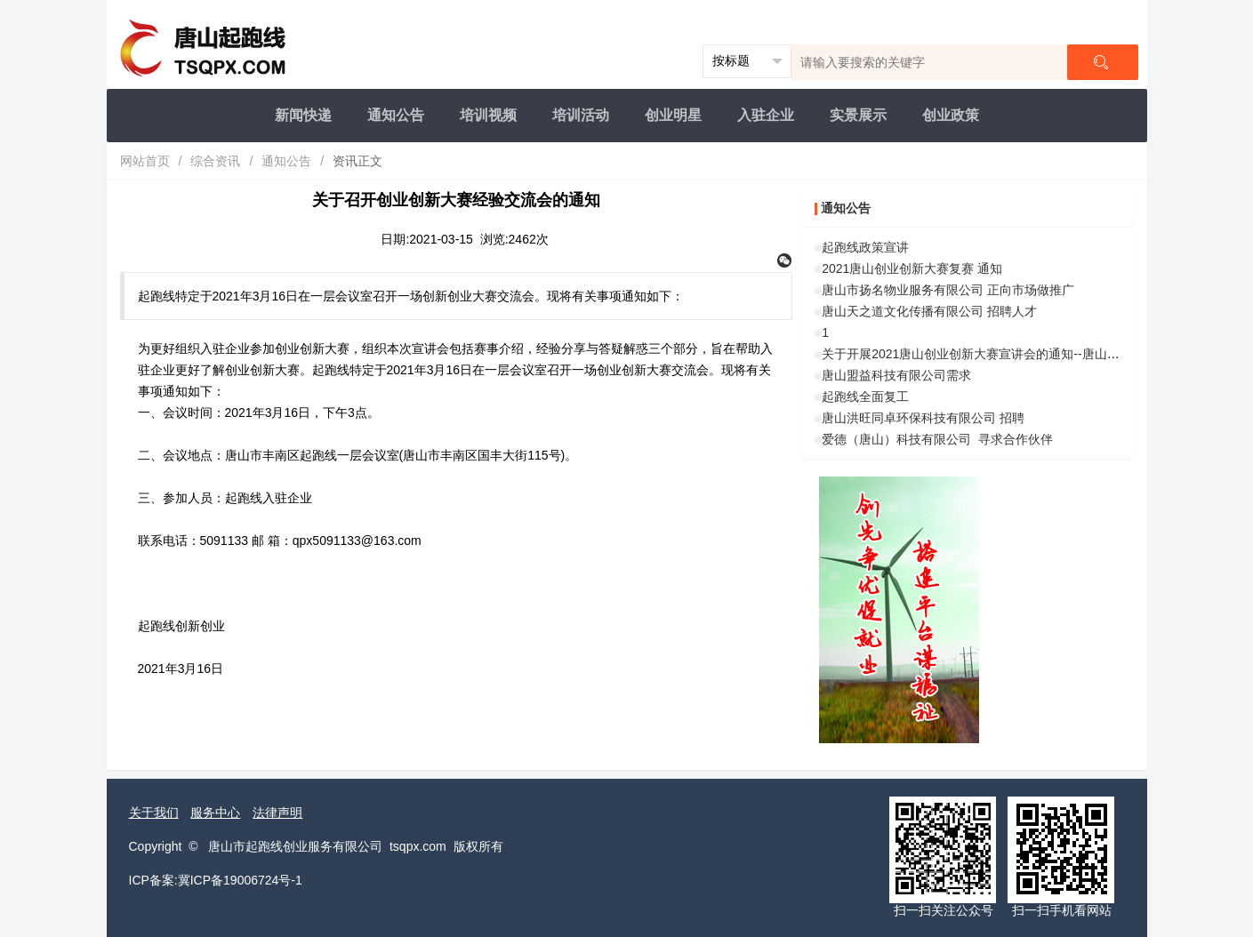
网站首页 (145, 161)
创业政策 (950, 115)
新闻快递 (303, 115)
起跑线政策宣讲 (865, 247)
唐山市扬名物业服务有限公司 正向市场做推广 (948, 290)
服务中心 (215, 812)
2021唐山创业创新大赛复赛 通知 (912, 268)
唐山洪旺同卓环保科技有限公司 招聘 (923, 418)
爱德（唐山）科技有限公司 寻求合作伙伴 (937, 439)
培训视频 (488, 115)
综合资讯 (215, 161)
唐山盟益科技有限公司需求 (896, 375)
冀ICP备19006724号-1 (240, 880)
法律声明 (277, 812)
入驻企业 (765, 115)
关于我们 (154, 812)
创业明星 (673, 115)
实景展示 (858, 115)
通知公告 (395, 115)
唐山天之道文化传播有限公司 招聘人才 (929, 311)
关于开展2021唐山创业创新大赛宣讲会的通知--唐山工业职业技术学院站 (1020, 354)
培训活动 (580, 115)
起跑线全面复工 (865, 396)
